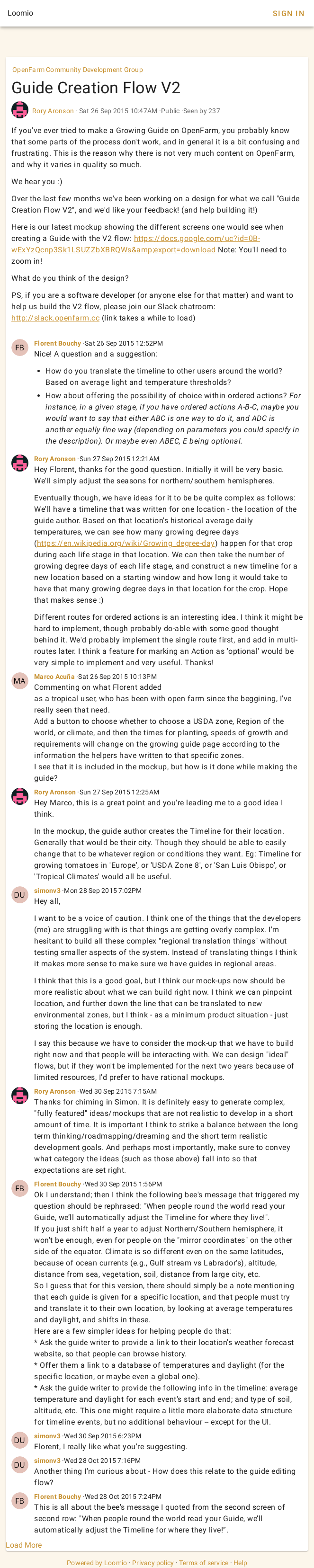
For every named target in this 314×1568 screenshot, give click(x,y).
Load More (24, 1545)
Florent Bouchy (57, 343)
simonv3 (47, 890)
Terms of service (203, 1563)
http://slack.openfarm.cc (55, 317)
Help (240, 1563)
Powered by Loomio (97, 1563)
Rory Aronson (53, 111)
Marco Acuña (54, 676)
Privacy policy (153, 1563)
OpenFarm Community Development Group (77, 69)
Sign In (289, 13)
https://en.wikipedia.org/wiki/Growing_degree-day (126, 543)
